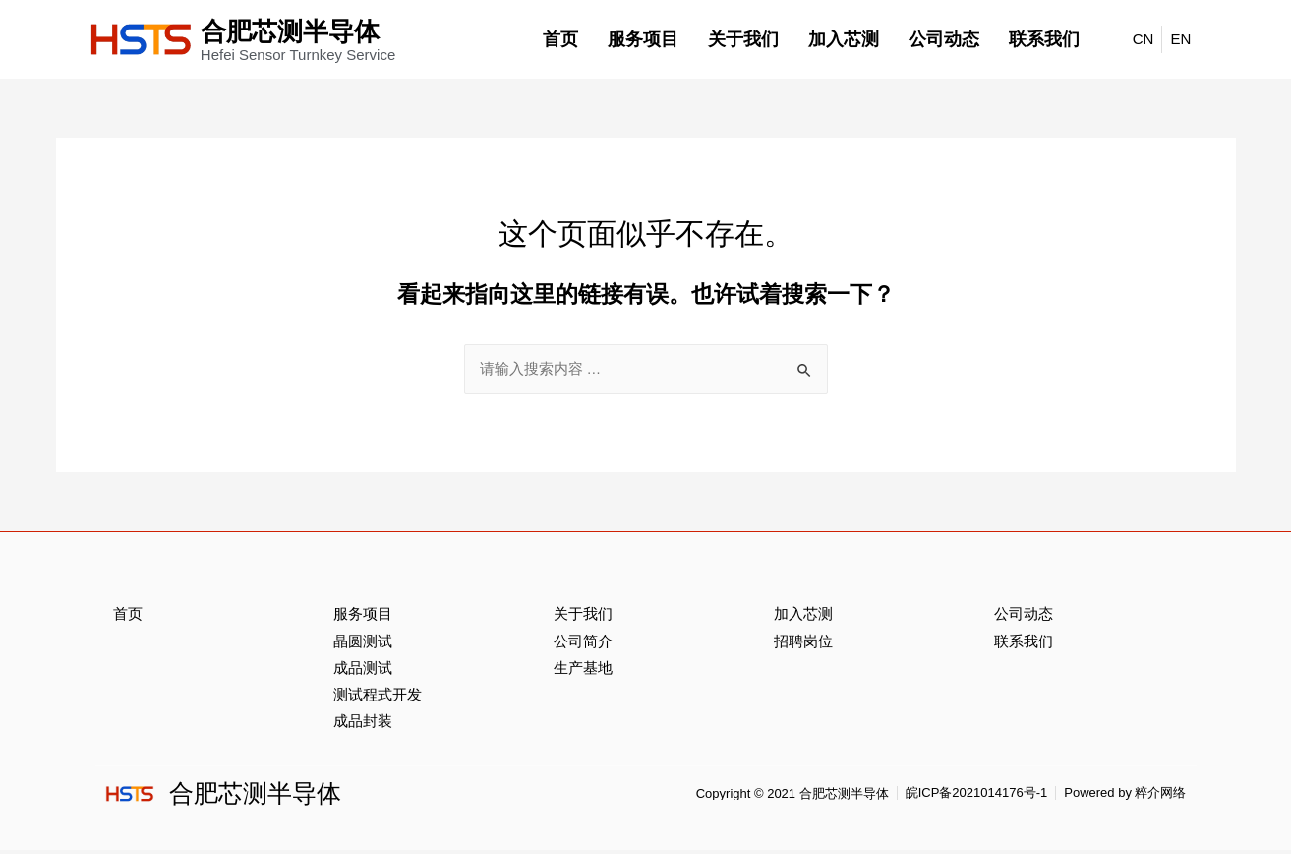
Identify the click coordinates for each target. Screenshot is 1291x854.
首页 (560, 39)
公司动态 (944, 39)
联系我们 (1044, 39)
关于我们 (743, 39)
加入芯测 (843, 39)
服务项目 (643, 39)
